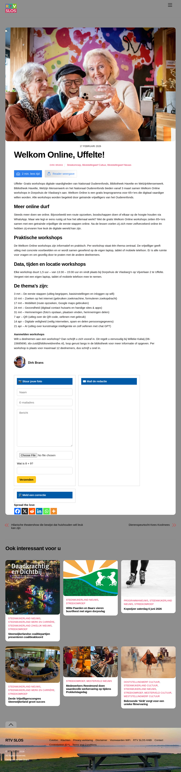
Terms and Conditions (84, 744)
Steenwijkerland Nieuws (24, 618)
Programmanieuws (136, 600)
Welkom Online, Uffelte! (59, 154)
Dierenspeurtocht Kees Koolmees (149, 524)
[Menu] (170, 5)
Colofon (53, 740)
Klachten (65, 740)
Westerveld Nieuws (99, 681)
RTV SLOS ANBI (142, 740)
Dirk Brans (56, 165)
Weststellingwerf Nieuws (119, 165)
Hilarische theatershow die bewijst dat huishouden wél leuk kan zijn (47, 526)
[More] (53, 511)
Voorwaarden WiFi (120, 740)
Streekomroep (74, 165)
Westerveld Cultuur (158, 693)
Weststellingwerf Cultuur (94, 165)
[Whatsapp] (46, 511)
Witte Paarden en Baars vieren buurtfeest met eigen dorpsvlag (85, 609)
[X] (25, 511)
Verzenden (26, 479)
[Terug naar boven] (11, 724)
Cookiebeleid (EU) (59, 744)
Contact (158, 740)
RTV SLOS (13, 751)
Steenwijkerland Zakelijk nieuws (30, 625)
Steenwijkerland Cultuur (141, 685)
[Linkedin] (39, 511)
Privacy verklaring (83, 740)
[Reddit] (32, 511)
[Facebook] (17, 511)
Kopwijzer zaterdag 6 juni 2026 (143, 609)
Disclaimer (101, 740)
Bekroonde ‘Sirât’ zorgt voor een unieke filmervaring (144, 702)
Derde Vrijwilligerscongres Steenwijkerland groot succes (26, 700)
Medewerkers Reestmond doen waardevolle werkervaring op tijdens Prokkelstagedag (88, 689)
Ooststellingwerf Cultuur (142, 682)
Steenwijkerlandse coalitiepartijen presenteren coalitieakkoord (29, 635)
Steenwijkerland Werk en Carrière (31, 622)
